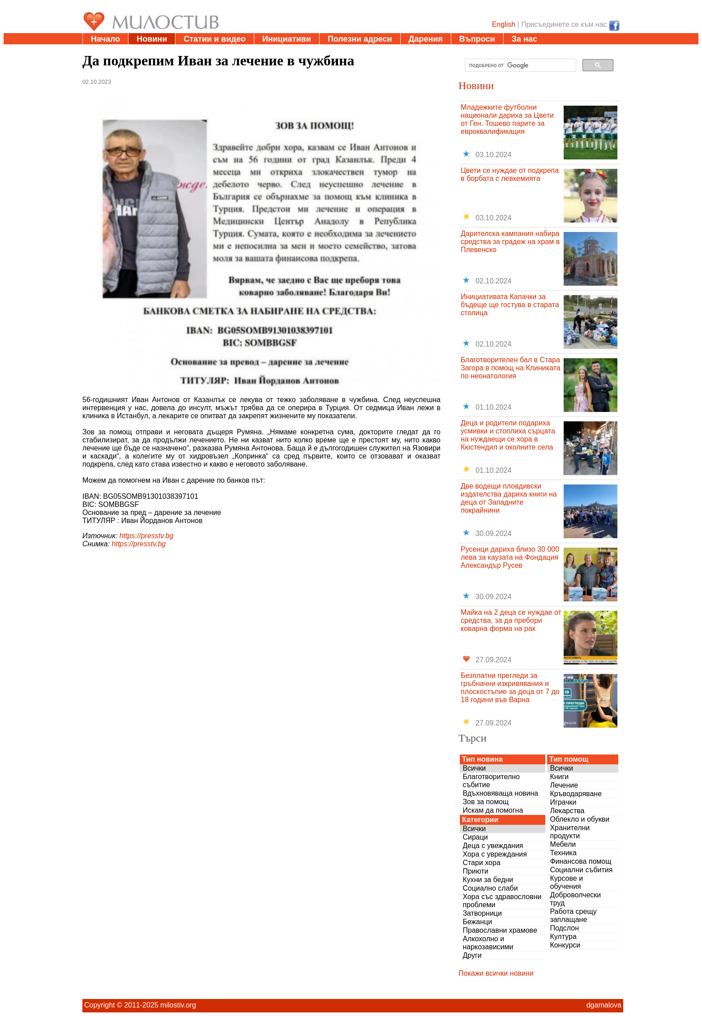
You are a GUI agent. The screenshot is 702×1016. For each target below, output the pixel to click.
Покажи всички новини (496, 973)
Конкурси (565, 945)
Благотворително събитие (491, 781)
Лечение (564, 785)
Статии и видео (214, 38)
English (503, 24)
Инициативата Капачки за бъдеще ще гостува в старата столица (510, 305)
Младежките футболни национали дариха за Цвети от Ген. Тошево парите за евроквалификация (507, 119)
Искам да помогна (492, 810)
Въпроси (477, 38)
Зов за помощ (485, 802)
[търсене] (519, 65)
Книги (559, 776)
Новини (152, 38)
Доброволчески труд (575, 899)
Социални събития (581, 870)
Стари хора (481, 862)
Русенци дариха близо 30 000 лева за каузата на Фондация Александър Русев (510, 557)
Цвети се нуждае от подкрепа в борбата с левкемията (510, 174)
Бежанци (477, 922)
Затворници (482, 913)
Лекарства (567, 811)
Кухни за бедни (487, 879)
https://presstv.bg (147, 536)
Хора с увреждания (494, 854)
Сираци (475, 837)
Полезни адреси (360, 38)
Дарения (426, 38)
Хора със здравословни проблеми (501, 901)
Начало (105, 38)
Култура (563, 936)
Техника (563, 853)
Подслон (564, 928)
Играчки (563, 802)
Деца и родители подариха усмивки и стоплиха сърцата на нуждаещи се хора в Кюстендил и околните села (508, 435)
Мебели (563, 844)
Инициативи (286, 38)
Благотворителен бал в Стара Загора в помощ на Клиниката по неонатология (511, 368)
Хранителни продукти (570, 832)
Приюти (475, 871)
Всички (474, 768)
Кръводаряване (576, 793)
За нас (524, 38)
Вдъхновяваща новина (500, 793)
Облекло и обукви (579, 819)
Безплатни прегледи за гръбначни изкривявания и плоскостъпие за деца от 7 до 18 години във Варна (510, 687)
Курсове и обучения (566, 882)
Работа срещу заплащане (573, 915)
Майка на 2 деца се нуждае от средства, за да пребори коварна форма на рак (511, 620)
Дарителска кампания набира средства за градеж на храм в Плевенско (510, 241)
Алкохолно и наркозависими (487, 943)
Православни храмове (499, 930)
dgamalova (603, 1005)
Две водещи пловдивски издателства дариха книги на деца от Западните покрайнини (509, 498)
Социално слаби (490, 888)
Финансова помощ (580, 861)
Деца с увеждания (492, 845)
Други (471, 955)
